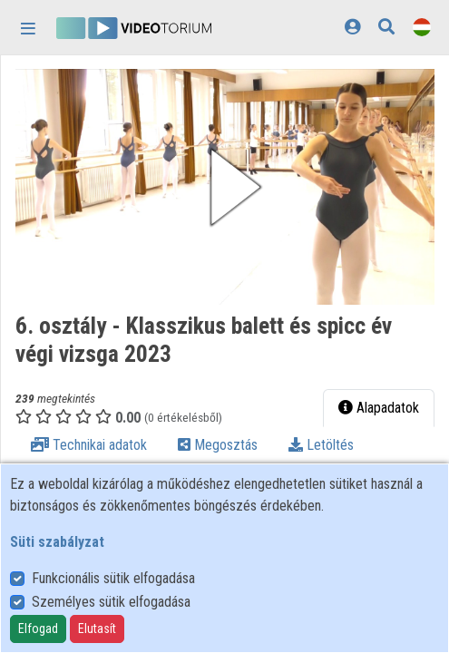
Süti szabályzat (57, 542)
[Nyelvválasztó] (422, 26)
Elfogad (38, 628)
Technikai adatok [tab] (89, 444)
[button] (224, 187)
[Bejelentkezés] (352, 26)
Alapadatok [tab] (378, 407)
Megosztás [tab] (218, 444)
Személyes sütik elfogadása (111, 601)
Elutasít (97, 628)
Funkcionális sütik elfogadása (113, 578)
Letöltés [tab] (321, 444)
